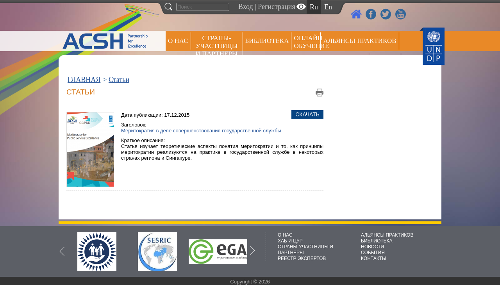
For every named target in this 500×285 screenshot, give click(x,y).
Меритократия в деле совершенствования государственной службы (201, 131)
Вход (245, 7)
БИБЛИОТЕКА (377, 241)
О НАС (178, 41)
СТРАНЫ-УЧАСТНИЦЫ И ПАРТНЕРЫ (217, 45)
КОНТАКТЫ (373, 258)
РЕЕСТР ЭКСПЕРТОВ (387, 62)
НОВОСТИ (372, 246)
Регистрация (276, 7)
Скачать (307, 114)
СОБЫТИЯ (373, 252)
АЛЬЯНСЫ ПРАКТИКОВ (387, 235)
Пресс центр (345, 61)
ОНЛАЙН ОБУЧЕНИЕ (307, 42)
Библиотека (267, 41)
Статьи (119, 80)
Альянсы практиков (359, 41)
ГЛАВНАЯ (84, 80)
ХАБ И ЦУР (290, 241)
